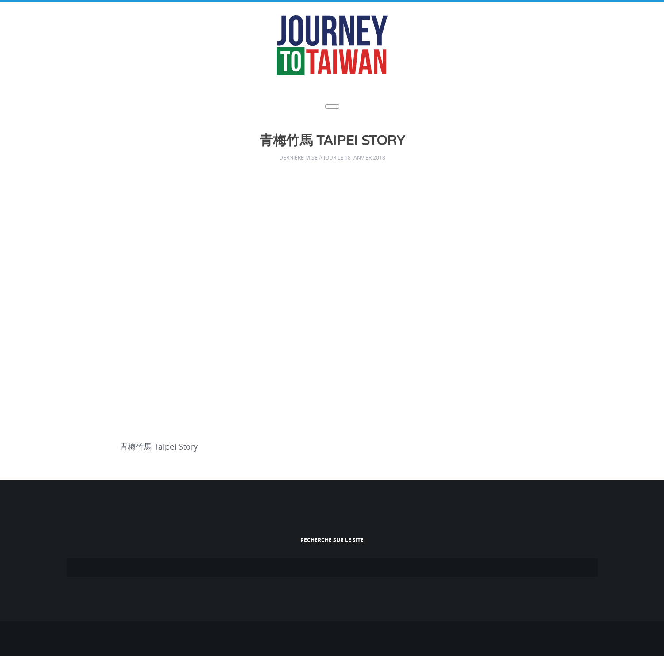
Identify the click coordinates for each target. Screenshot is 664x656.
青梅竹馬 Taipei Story (332, 141)
